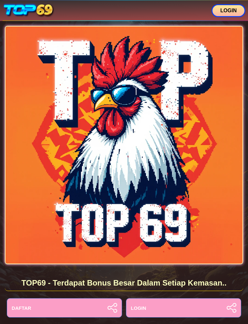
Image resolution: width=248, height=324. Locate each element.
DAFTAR (64, 308)
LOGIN (228, 10)
